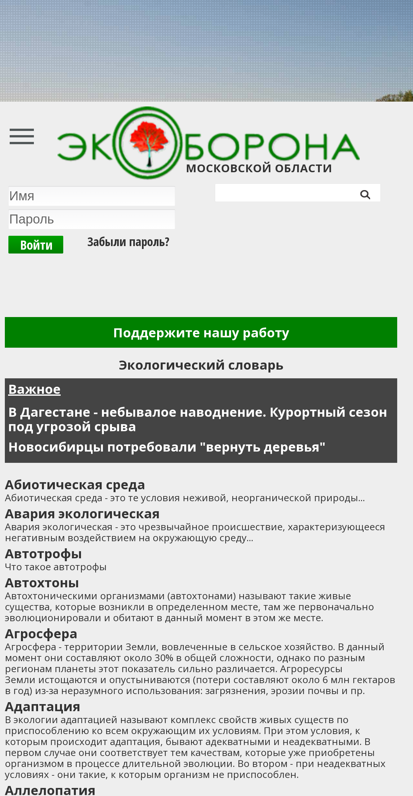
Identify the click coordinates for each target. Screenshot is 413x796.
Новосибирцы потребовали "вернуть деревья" (167, 446)
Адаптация (42, 706)
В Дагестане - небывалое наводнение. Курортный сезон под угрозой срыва (197, 419)
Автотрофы (43, 553)
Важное (34, 389)
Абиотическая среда (75, 484)
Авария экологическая (82, 513)
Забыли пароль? (128, 241)
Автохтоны (42, 582)
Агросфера (41, 633)
